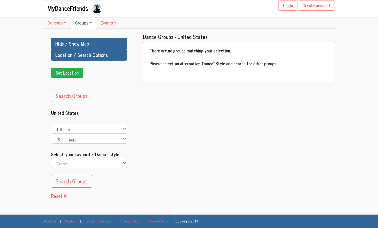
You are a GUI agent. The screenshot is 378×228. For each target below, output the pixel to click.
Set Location (67, 72)
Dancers (55, 23)
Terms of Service (97, 221)
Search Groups (72, 95)
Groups (81, 23)
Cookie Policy (158, 221)
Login (288, 5)
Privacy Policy (128, 221)
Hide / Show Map (72, 43)
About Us (50, 221)
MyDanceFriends (67, 8)
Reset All (59, 196)
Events (107, 23)
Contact (71, 221)
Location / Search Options (81, 55)
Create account (316, 5)
